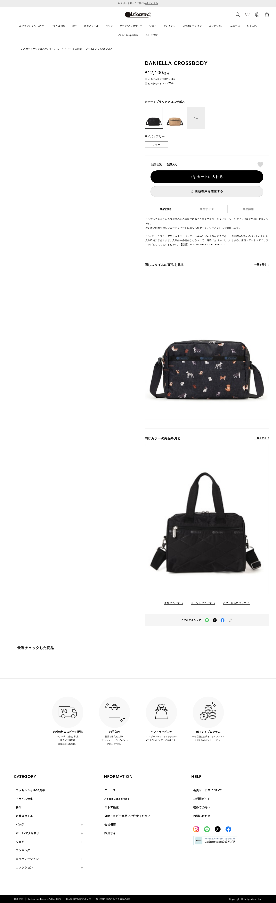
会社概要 (110, 824)
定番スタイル (24, 816)
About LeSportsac (116, 799)
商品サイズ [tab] (207, 209)
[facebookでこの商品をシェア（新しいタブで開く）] (222, 620)
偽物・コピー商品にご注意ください (127, 816)
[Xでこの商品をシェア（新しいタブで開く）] (215, 620)
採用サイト (111, 833)
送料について (172, 603)
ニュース (110, 790)
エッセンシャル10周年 (30, 790)
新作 (18, 807)
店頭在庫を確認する (209, 191)
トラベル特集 (24, 799)
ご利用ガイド (201, 799)
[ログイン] (257, 14)
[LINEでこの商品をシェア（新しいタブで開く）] (207, 620)
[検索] (238, 14)
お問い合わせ (201, 816)
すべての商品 (75, 48)
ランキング (23, 850)
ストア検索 (111, 807)
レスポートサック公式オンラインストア (42, 48)
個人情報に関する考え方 (78, 899)
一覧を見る (260, 264)
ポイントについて (201, 603)
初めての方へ (201, 807)
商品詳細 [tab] (248, 209)
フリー (156, 144)
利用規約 (18, 899)
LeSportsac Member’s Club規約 (44, 899)
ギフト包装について (235, 603)
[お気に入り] (247, 14)
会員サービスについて (207, 790)
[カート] (267, 14)
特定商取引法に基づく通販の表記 (113, 899)
